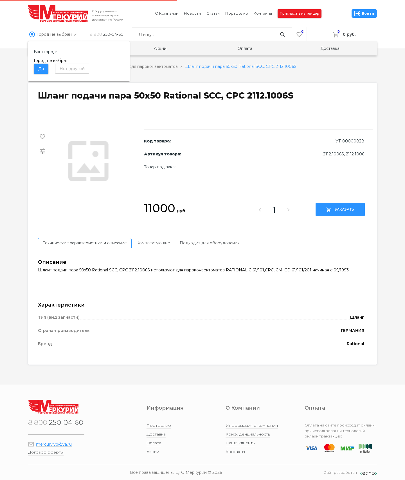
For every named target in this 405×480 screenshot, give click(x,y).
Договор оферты (46, 452)
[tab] (85, 243)
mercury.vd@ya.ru (54, 444)
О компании (166, 13)
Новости (192, 13)
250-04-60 (106, 34)
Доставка (329, 48)
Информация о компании (252, 425)
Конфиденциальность (248, 434)
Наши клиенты (240, 442)
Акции (160, 48)
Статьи (213, 13)
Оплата (245, 48)
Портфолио (236, 13)
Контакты (263, 13)
